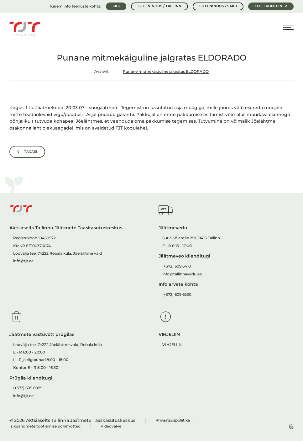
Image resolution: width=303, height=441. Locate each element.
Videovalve (111, 426)
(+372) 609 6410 (176, 266)
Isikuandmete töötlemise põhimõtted (45, 426)
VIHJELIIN (172, 344)
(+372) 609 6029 (27, 387)
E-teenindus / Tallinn (159, 6)
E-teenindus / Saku (218, 6)
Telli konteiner (271, 6)
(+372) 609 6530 (176, 294)
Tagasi (30, 151)
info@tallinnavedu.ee (182, 274)
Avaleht (101, 71)
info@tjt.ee (23, 260)
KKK (116, 6)
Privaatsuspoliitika (172, 420)
